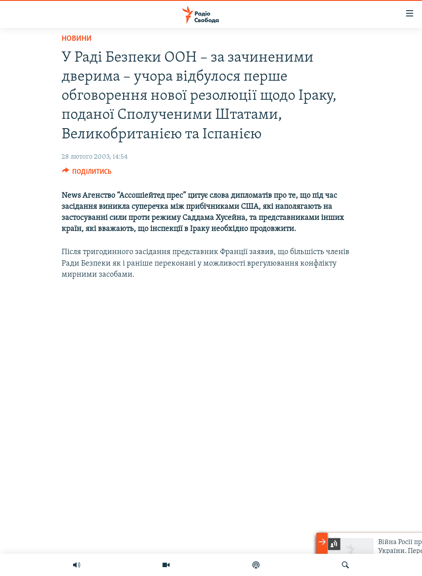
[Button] (87, 173)
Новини (77, 39)
